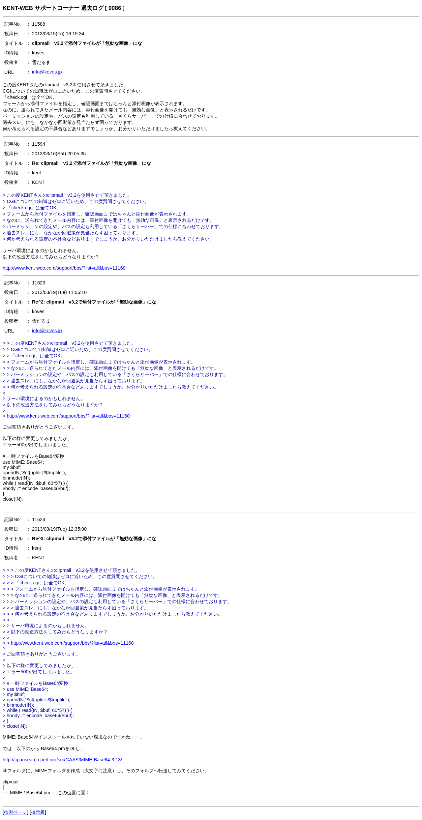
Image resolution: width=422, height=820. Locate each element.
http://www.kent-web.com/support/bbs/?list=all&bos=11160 (64, 268)
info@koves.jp (47, 71)
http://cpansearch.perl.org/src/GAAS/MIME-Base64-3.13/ (62, 759)
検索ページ (15, 812)
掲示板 (38, 812)
